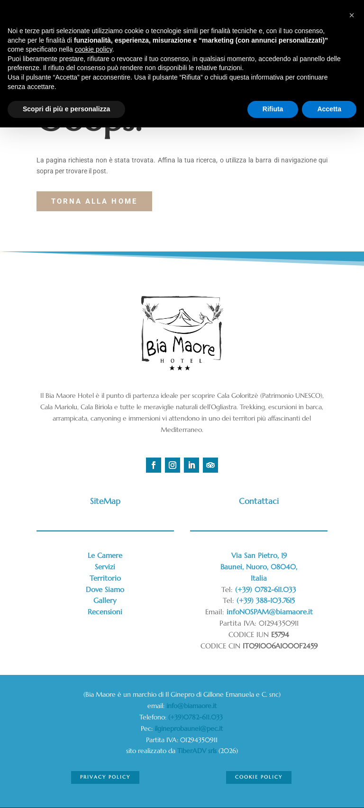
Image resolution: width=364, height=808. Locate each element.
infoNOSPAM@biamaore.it (270, 611)
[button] (351, 15)
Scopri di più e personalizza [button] (66, 109)
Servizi (105, 566)
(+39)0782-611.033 (196, 717)
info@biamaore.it (191, 705)
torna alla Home (94, 201)
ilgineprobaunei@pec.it (189, 728)
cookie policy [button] (93, 49)
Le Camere (105, 555)
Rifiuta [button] (273, 109)
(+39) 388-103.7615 (266, 600)
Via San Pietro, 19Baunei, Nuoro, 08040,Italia (258, 567)
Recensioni (105, 611)
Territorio (105, 578)
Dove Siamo (105, 589)
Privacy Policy (105, 777)
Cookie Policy (258, 777)
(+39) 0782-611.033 (265, 589)
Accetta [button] (329, 109)
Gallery (105, 600)
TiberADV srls (197, 750)
